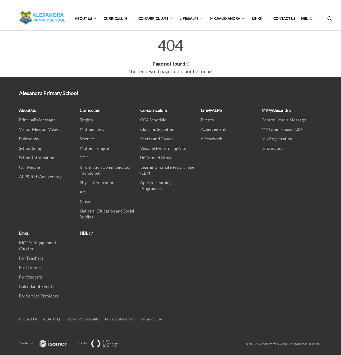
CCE (84, 157)
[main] (170, 56)
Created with (46, 343)
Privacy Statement (120, 319)
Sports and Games (156, 138)
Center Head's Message (283, 119)
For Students (31, 277)
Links (257, 18)
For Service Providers (38, 295)
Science (87, 138)
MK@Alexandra (225, 18)
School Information (36, 157)
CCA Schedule (153, 119)
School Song (30, 148)
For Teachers (31, 258)
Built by (103, 343)
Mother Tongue (94, 148)
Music (85, 201)
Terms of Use (151, 319)
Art (83, 192)
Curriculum (115, 18)
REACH (49, 319)
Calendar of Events (36, 286)
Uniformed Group (156, 157)
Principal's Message (37, 119)
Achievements (214, 129)
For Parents (30, 267)
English (86, 119)
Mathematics (92, 129)
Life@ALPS (188, 18)
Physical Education (97, 182)
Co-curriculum (153, 18)
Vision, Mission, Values (39, 129)
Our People (29, 167)
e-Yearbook (211, 138)
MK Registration (276, 138)
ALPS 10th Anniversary (40, 176)
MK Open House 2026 (282, 129)
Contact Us (284, 18)
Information (272, 148)
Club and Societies (157, 129)
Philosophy (29, 138)
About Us (83, 18)
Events (207, 119)
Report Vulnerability (82, 319)
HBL (304, 18)
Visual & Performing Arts (163, 148)
